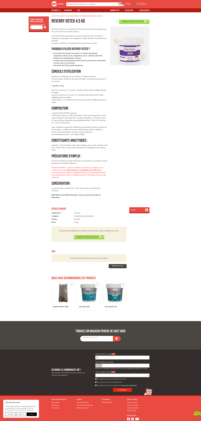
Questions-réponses (133, 407)
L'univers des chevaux (72, 15)
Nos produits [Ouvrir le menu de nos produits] (55, 10)
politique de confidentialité (129, 385)
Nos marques (55, 407)
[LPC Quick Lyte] (89, 295)
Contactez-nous (131, 410)
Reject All (21, 414)
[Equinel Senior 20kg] (63, 295)
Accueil (54, 15)
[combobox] (95, 4)
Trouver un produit (132, 402)
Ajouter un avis (117, 266)
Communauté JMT (114, 10)
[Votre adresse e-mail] (122, 358)
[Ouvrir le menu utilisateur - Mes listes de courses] (131, 4)
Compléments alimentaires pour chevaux (91, 15)
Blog (78, 10)
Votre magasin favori (102, 372)
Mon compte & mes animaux (85, 405)
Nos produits (60, 15)
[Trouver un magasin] (45, 27)
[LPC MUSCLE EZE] (115, 295)
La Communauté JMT (83, 402)
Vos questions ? (129, 10)
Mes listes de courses (83, 407)
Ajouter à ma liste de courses (134, 21)
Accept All (31, 414)
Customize (10, 414)
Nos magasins (68, 10)
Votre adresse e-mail (103, 354)
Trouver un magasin (132, 405)
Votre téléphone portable (104, 362)
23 (124, 285)
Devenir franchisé (144, 10)
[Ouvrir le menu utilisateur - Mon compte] (144, 4)
